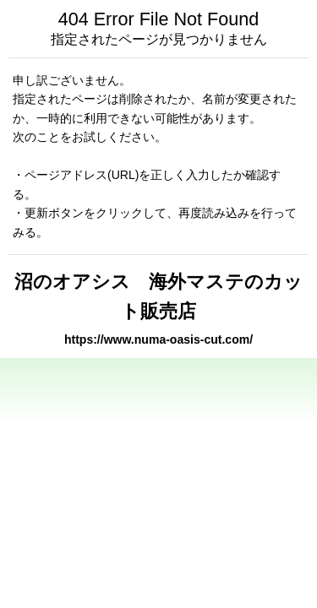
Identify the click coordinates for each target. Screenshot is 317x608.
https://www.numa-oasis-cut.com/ (158, 339)
